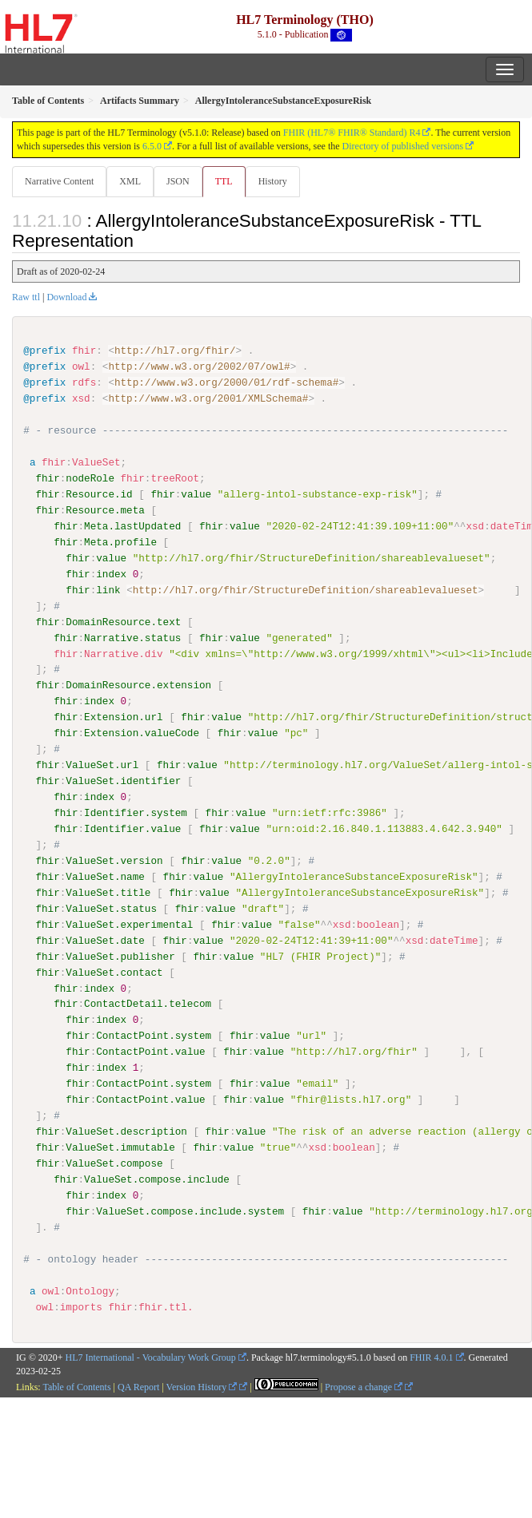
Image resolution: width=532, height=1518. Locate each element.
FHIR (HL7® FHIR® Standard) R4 (352, 132)
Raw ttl (26, 297)
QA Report (138, 1386)
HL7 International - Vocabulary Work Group (151, 1356)
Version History (202, 1386)
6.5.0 (152, 146)
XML (130, 181)
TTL (224, 181)
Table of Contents (76, 1386)
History (272, 181)
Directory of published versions (403, 146)
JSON (178, 181)
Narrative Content (59, 181)
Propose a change (363, 1386)
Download (66, 297)
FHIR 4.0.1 (431, 1356)
